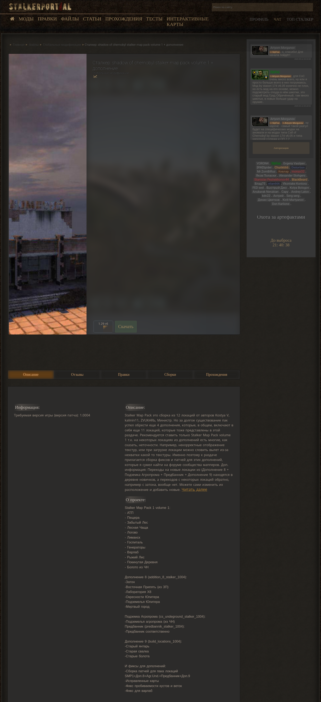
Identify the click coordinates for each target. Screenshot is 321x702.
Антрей (278, 196)
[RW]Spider (264, 167)
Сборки (170, 375)
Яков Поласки (266, 175)
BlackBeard (299, 179)
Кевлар (283, 171)
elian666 (274, 183)
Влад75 (260, 183)
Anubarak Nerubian (266, 192)
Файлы (70, 18)
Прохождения (123, 18)
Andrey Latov (300, 192)
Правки (47, 18)
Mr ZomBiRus (266, 171)
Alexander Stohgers (292, 175)
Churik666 (281, 167)
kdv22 (266, 196)
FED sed (258, 188)
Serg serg (293, 196)
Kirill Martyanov (293, 200)
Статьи (92, 18)
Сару (285, 192)
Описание (31, 375)
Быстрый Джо (277, 188)
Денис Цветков (269, 200)
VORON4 (262, 163)
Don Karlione (280, 204)
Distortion (298, 167)
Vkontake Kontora (295, 183)
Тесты (154, 18)
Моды (26, 18)
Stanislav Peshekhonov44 (271, 179)
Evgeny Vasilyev (294, 163)
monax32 (298, 171)
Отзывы (77, 375)
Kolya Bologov (299, 188)
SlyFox (275, 163)
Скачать (126, 326)
